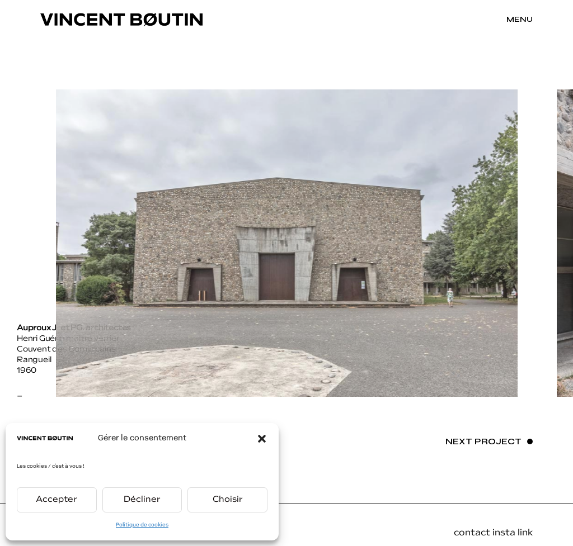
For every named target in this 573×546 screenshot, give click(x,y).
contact (472, 533)
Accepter (56, 500)
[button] (261, 438)
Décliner (142, 500)
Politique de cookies (142, 525)
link (525, 533)
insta (505, 533)
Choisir (228, 500)
